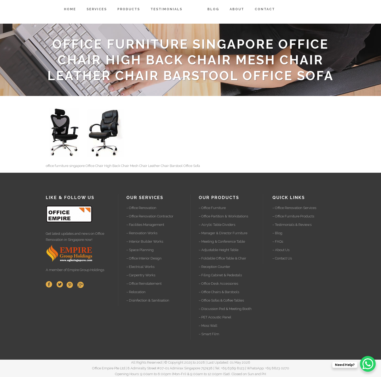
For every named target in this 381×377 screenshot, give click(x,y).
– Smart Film (209, 334)
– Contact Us (282, 258)
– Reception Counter (214, 267)
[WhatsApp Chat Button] (368, 364)
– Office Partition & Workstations (223, 216)
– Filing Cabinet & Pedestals (220, 275)
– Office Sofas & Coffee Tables (221, 300)
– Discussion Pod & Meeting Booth (225, 309)
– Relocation (136, 292)
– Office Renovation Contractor (149, 216)
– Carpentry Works (140, 275)
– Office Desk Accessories (218, 284)
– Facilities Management (145, 225)
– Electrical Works (140, 267)
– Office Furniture (212, 208)
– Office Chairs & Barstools (219, 292)
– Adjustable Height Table (218, 250)
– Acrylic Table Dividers (217, 225)
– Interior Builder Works (144, 241)
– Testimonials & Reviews (292, 225)
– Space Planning (140, 250)
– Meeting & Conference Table (222, 241)
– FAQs (277, 241)
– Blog (277, 233)
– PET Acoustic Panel (215, 317)
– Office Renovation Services (294, 208)
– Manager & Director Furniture (223, 233)
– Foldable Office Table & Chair (222, 258)
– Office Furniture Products (293, 216)
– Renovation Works (141, 233)
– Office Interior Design (144, 258)
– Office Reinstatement (144, 284)
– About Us (280, 250)
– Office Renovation (141, 208)
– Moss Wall (208, 326)
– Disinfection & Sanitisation (147, 300)
